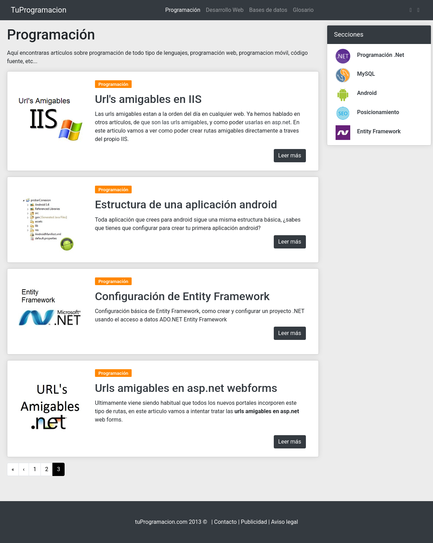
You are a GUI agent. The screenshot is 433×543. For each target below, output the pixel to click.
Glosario (303, 10)
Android (367, 93)
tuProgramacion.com (161, 522)
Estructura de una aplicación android (186, 204)
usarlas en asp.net (267, 122)
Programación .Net (380, 55)
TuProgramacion (38, 10)
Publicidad (254, 522)
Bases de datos (268, 10)
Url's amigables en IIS (148, 99)
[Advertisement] (379, 255)
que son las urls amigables (174, 122)
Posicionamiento (378, 112)
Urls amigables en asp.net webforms (186, 388)
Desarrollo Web (224, 10)
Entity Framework (379, 131)
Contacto (225, 522)
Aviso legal (284, 522)
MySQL (366, 73)
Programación (182, 10)
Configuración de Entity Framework (182, 296)
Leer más (289, 155)
